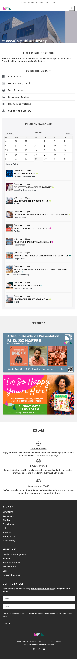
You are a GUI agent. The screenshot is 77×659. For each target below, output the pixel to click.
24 (55, 154)
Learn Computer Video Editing (31, 201)
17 (55, 150)
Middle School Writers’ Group (31, 228)
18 (65, 150)
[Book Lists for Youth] (38, 481)
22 (36, 154)
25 (65, 154)
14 (26, 150)
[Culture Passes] (38, 444)
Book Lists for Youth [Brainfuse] (38, 486)
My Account (51, 2)
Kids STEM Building (25, 173)
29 (36, 159)
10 (55, 145)
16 (45, 150)
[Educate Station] (38, 461)
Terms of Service (66, 613)
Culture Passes (39, 448)
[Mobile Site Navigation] (72, 8)
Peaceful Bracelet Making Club (32, 242)
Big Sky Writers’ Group (27, 285)
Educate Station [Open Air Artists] (38, 466)
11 (65, 145)
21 (26, 154)
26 (6, 159)
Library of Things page (47, 455)
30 (16, 141)
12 (6, 150)
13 (16, 150)
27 (16, 159)
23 (45, 154)
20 (16, 154)
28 (26, 159)
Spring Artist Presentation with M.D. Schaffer (41, 256)
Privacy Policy (49, 613)
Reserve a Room (27, 2)
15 (36, 150)
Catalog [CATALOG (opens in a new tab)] (40, 2)
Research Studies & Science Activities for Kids (41, 215)
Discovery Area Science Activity (33, 187)
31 (26, 141)
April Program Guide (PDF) (42, 588)
